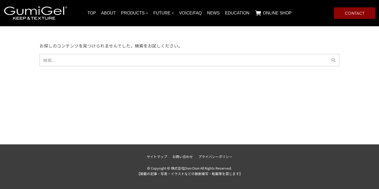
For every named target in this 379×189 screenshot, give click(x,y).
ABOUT (108, 13)
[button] (333, 60)
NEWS (213, 13)
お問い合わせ (182, 156)
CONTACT (355, 12)
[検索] (183, 60)
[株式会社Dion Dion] (36, 13)
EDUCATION (237, 13)
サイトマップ (157, 156)
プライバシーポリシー (215, 156)
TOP (91, 13)
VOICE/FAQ (190, 13)
